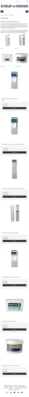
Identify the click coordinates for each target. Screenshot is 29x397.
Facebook (11, 389)
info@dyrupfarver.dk (21, 386)
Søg (27, 1)
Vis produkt (14, 108)
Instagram (17, 389)
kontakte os (20, 31)
